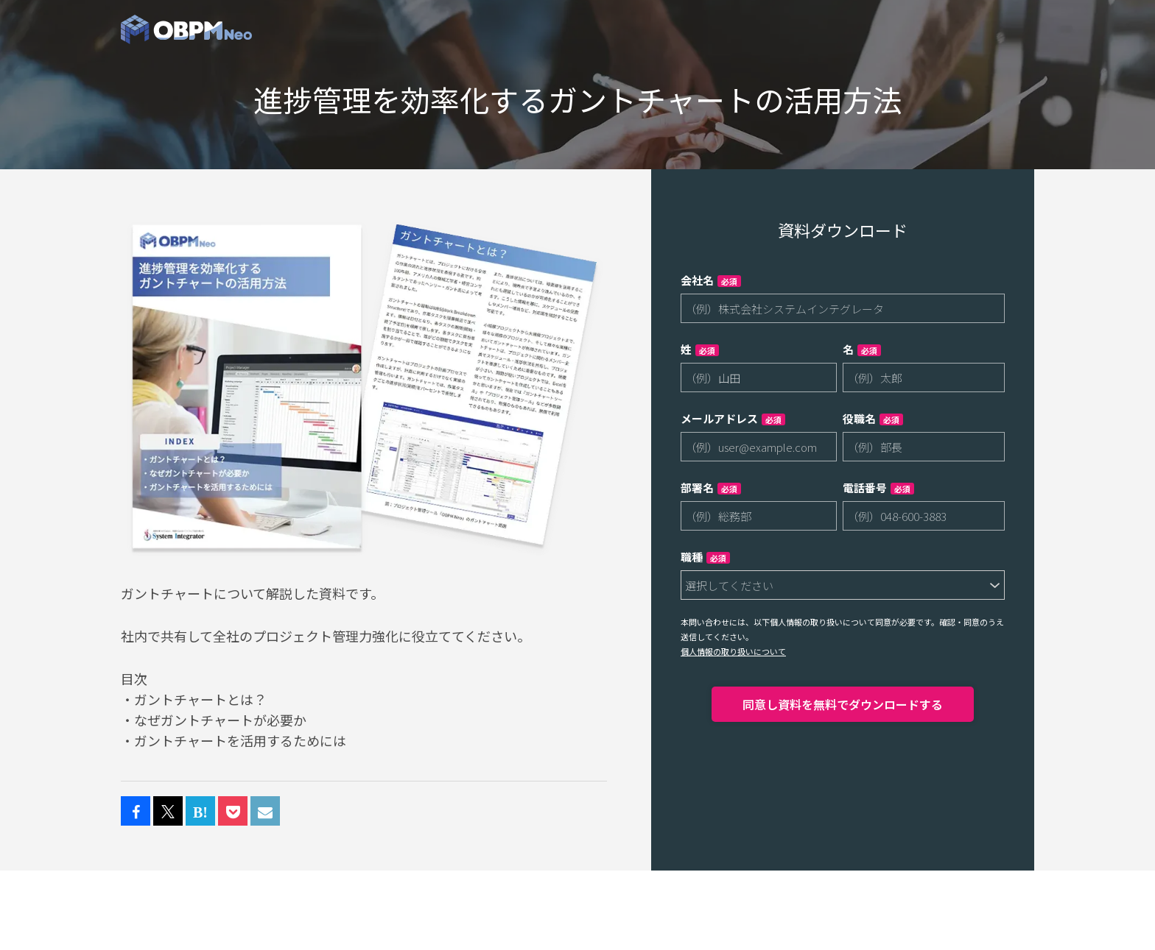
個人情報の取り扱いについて (733, 651)
